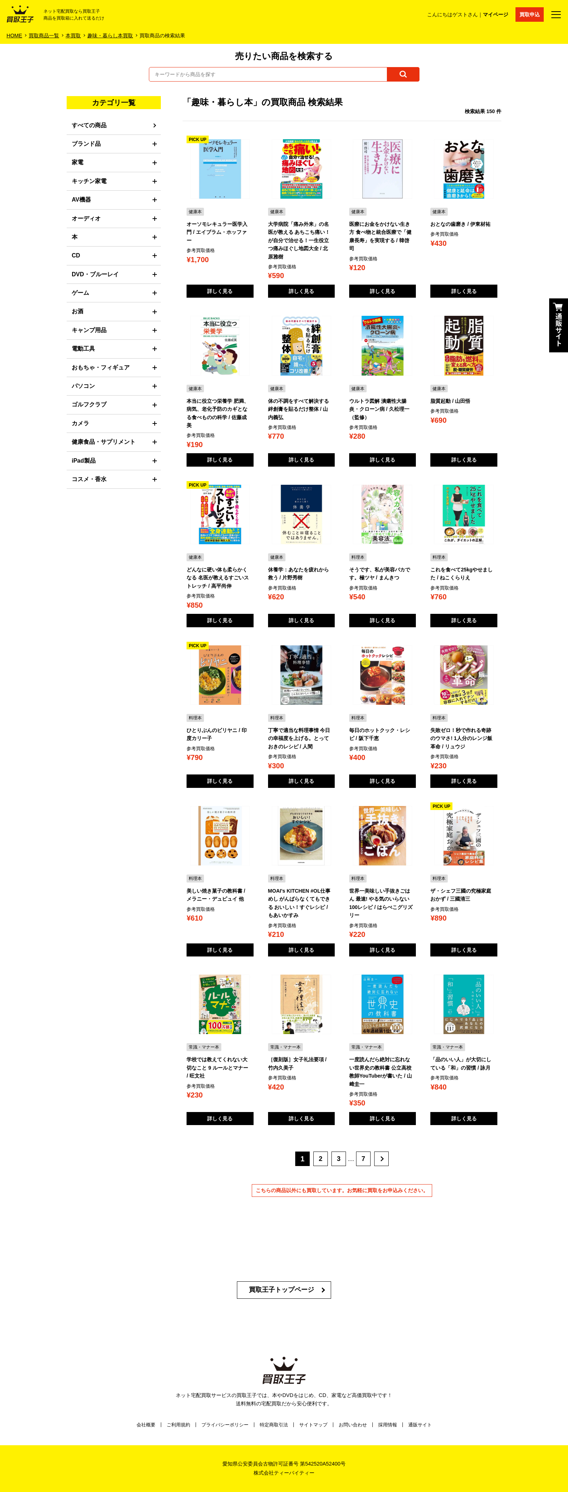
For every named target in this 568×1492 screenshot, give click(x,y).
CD (76, 255)
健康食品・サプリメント (103, 442)
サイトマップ (313, 1424)
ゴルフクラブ (89, 404)
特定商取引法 (274, 1424)
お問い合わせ (353, 1424)
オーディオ (86, 218)
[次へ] (381, 1159)
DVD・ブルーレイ (95, 274)
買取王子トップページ (281, 1289)
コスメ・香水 (89, 479)
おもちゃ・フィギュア (101, 367)
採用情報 (387, 1424)
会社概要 (146, 1424)
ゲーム (80, 293)
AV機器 (81, 200)
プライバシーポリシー (224, 1424)
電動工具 (83, 349)
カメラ (80, 423)
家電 (77, 162)
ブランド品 (86, 144)
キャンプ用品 (89, 330)
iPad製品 (84, 461)
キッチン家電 (89, 181)
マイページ (495, 14)
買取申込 (529, 14)
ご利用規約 (178, 1424)
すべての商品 (89, 125)
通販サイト (420, 1424)
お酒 (77, 311)
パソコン (83, 386)
